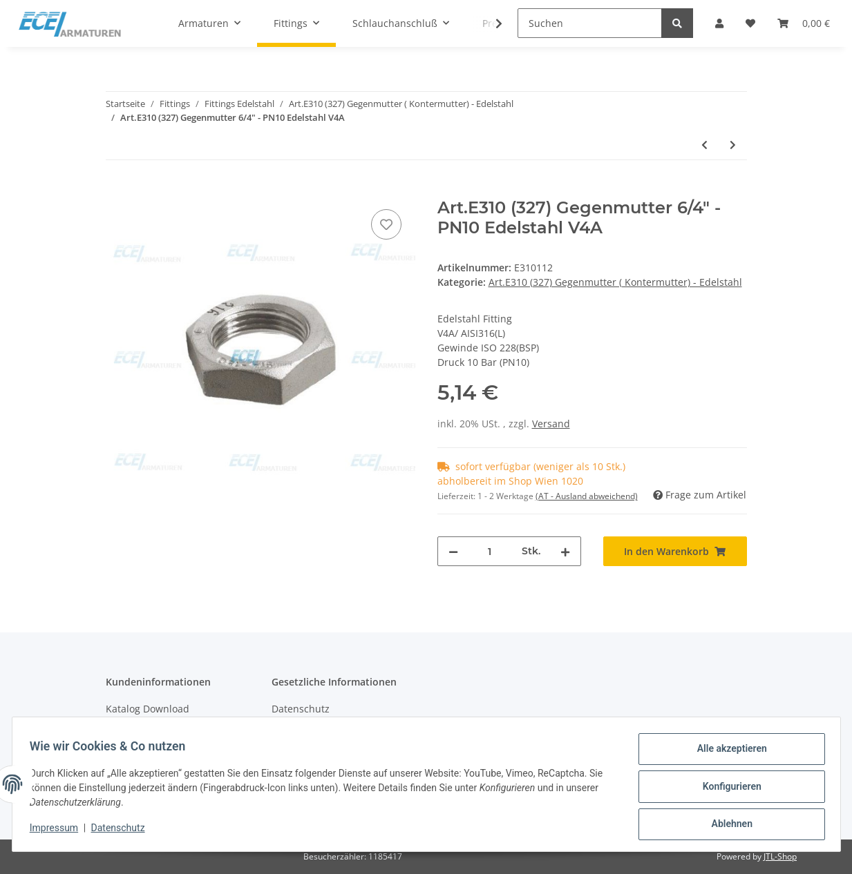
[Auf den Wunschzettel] (386, 224)
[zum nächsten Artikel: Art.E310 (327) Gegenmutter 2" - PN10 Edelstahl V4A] (733, 144)
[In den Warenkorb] (117, 190)
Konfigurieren (727, 789)
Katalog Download (147, 708)
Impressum (59, 831)
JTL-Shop (780, 856)
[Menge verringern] (453, 551)
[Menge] (490, 551)
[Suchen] (590, 23)
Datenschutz (301, 708)
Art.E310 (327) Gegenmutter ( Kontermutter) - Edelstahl (615, 282)
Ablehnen (727, 825)
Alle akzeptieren (727, 753)
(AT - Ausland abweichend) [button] (587, 496)
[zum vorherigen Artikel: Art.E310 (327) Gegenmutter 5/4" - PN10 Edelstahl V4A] (704, 144)
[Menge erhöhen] (565, 551)
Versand (551, 423)
